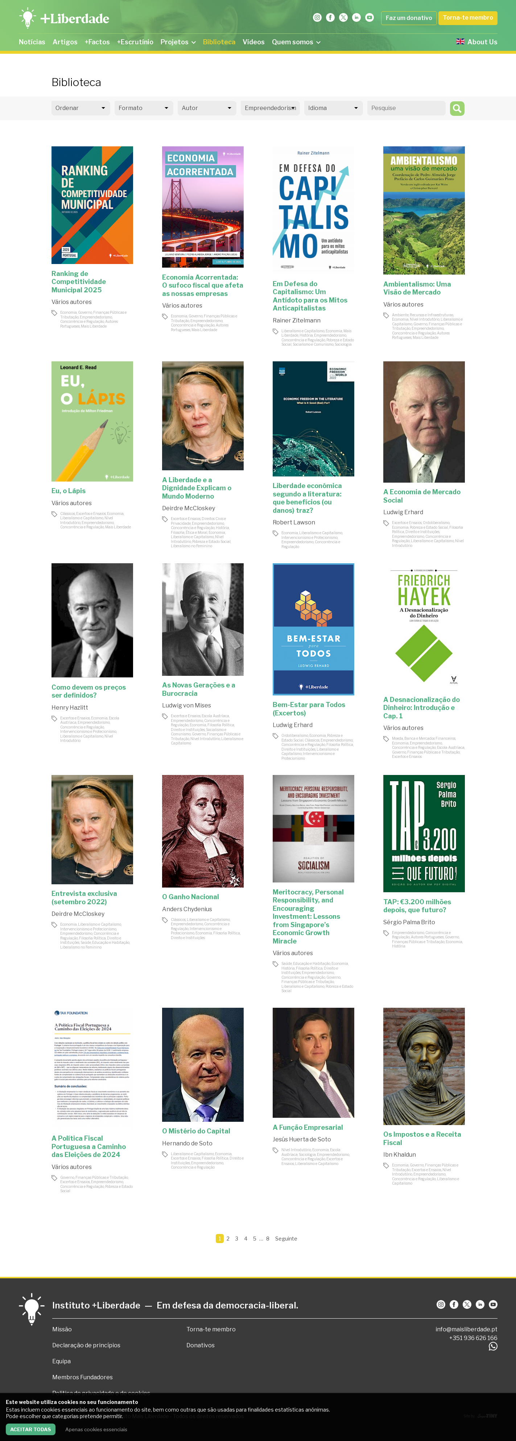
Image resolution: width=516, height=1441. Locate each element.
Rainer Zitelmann (297, 320)
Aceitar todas (30, 1429)
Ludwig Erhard (403, 512)
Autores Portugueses (427, 937)
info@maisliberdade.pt (466, 1329)
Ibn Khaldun (399, 1154)
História (306, 335)
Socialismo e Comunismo (313, 344)
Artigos (65, 42)
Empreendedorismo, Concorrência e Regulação (86, 319)
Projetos (178, 42)
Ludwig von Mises (186, 705)
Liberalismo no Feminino (191, 546)
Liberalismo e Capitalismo (303, 331)
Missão (62, 1329)
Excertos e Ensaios (91, 513)
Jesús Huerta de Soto (302, 1139)
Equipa (61, 1361)
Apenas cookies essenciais (96, 1429)
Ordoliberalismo (436, 522)
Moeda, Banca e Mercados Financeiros (423, 738)
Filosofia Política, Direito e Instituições (427, 529)
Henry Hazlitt (69, 707)
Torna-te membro (468, 17)
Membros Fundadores (82, 1377)
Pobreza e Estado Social (211, 541)
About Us (476, 42)
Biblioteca (219, 42)
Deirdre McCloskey (188, 508)
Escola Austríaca (215, 716)
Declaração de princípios (86, 1345)
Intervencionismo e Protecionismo (309, 537)
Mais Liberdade (94, 326)
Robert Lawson (294, 522)
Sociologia (343, 344)
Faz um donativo (409, 18)
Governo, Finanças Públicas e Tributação (426, 752)
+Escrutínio (135, 42)
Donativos (200, 1345)
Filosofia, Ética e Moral (189, 532)
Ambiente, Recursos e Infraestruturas (422, 315)
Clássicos (67, 513)
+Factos (97, 42)
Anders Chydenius (187, 909)
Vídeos (254, 42)
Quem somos (296, 42)
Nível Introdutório (424, 319)
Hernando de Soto (187, 1143)
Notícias (32, 42)
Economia (68, 312)
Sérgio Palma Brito (409, 922)
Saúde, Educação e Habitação (105, 942)
